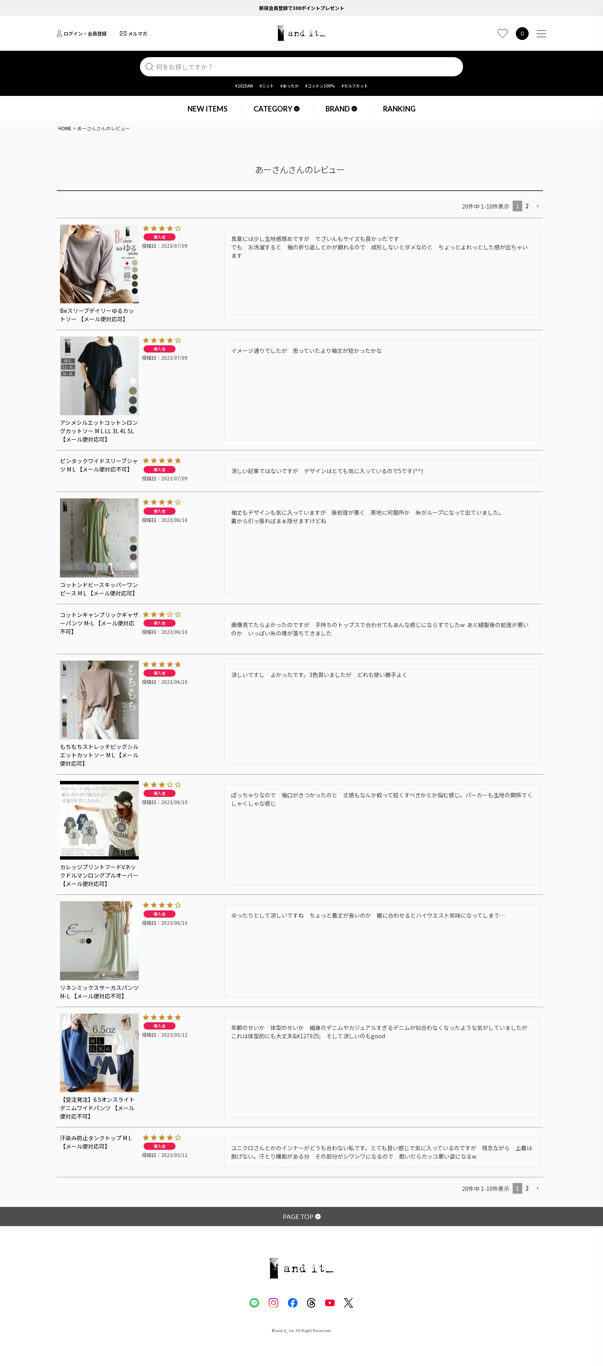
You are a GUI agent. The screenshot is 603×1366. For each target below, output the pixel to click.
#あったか (289, 86)
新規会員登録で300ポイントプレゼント (301, 7)
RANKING (399, 108)
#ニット (267, 86)
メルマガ (133, 33)
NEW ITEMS (208, 108)
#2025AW (244, 86)
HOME (65, 128)
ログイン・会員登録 (82, 33)
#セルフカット (354, 86)
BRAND (341, 108)
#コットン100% (320, 86)
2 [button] (527, 206)
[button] (537, 206)
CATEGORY (277, 108)
